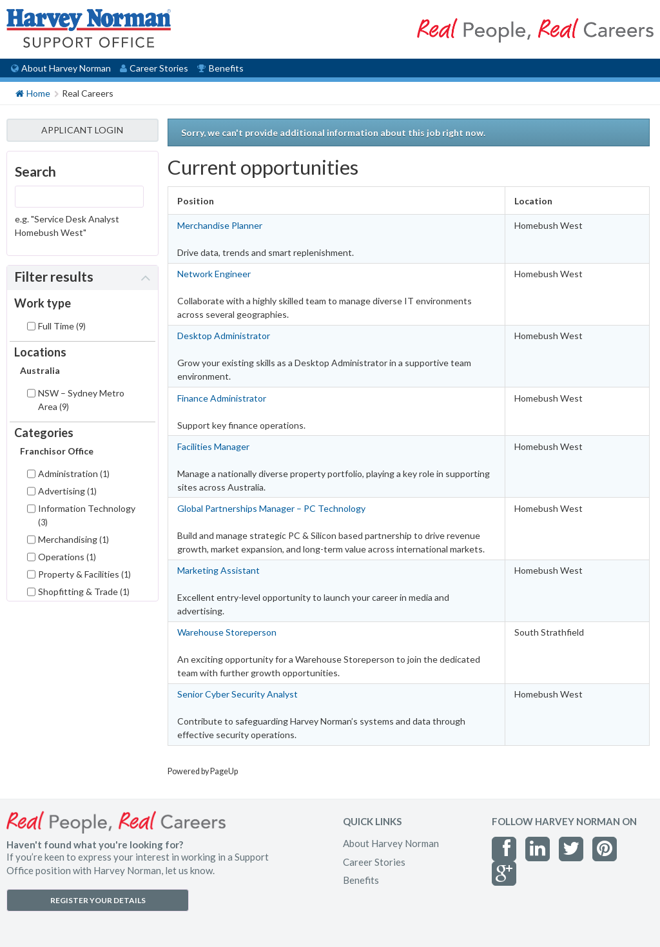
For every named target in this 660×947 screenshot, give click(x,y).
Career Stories (154, 68)
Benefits (220, 68)
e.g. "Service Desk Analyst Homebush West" (67, 225)
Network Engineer (214, 273)
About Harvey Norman (61, 68)
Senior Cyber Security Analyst (237, 693)
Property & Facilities (84, 574)
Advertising (67, 490)
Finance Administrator (221, 398)
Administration (74, 473)
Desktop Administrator (223, 335)
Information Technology (86, 515)
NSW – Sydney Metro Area (81, 399)
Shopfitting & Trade (84, 591)
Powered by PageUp (203, 771)
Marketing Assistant (218, 570)
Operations (67, 556)
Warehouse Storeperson (227, 632)
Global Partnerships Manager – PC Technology (271, 508)
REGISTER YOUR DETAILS (98, 900)
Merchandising (73, 539)
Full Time (62, 325)
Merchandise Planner (219, 225)
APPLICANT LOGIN (82, 129)
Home (32, 92)
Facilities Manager (213, 446)
